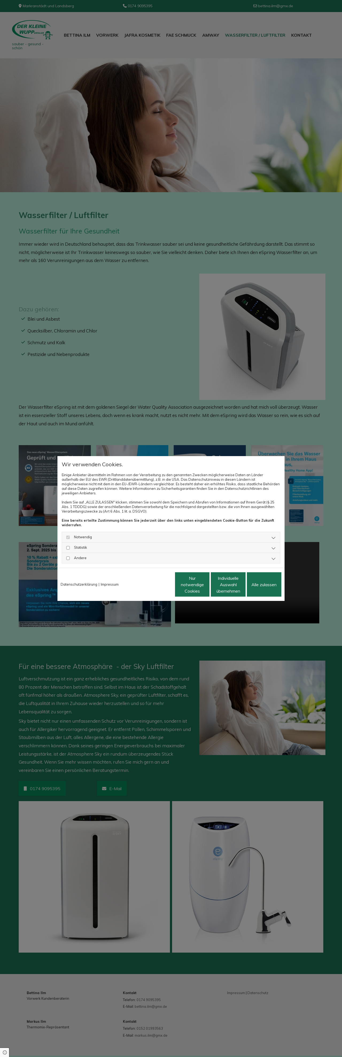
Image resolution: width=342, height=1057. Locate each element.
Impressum (110, 584)
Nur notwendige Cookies (155, 584)
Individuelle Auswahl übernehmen (206, 584)
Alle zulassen (256, 584)
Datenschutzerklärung (79, 584)
